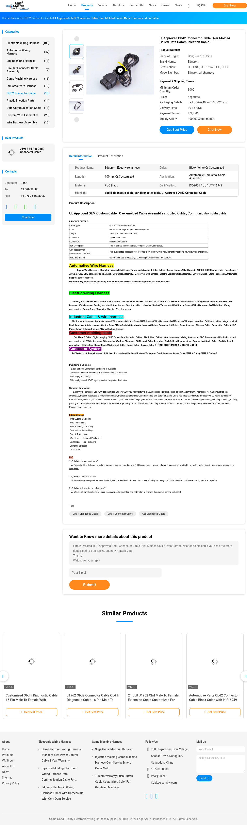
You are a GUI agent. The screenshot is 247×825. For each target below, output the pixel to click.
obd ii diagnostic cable (85, 513)
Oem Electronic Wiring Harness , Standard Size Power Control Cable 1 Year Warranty (62, 755)
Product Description (110, 156)
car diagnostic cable (153, 513)
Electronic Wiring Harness (28, 43)
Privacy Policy (10, 783)
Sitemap (7, 777)
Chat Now (230, 5)
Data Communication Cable (28, 108)
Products (7, 754)
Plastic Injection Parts (28, 101)
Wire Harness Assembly (28, 122)
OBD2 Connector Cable (28, 93)
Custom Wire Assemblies (28, 115)
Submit (89, 584)
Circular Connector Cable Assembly (28, 69)
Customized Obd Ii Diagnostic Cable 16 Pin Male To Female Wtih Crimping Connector (31, 699)
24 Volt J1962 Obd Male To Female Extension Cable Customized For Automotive (153, 699)
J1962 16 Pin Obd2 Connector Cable (32, 150)
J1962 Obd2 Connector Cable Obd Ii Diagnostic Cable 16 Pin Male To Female (93, 699)
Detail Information (80, 156)
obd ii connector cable (120, 513)
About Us (8, 766)
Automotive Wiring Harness (28, 52)
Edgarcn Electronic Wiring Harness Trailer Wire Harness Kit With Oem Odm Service (62, 793)
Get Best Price (177, 130)
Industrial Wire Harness (28, 86)
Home (6, 749)
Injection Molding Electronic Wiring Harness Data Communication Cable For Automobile (59, 774)
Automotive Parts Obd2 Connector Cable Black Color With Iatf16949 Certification (214, 699)
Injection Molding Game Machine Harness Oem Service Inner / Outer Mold (116, 762)
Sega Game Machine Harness (114, 749)
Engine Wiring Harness (28, 61)
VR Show (7, 760)
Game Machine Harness (28, 79)
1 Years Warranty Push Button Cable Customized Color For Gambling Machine (114, 781)
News (178, 5)
